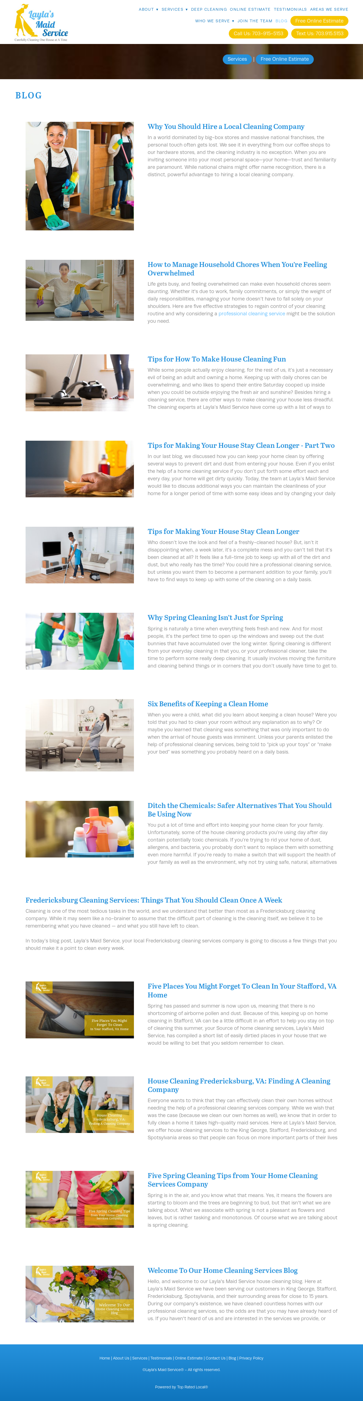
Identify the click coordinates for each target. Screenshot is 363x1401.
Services (175, 9)
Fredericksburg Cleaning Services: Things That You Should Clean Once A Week (154, 899)
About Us (121, 1358)
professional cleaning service (252, 313)
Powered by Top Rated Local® (181, 1387)
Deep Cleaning (209, 9)
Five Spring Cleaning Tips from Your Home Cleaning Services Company (233, 1179)
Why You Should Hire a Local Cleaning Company (226, 126)
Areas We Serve (329, 9)
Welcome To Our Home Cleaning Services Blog (223, 1270)
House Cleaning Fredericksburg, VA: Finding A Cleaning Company (239, 1085)
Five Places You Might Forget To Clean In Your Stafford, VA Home (242, 990)
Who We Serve (214, 21)
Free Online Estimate (319, 21)
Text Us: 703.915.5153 (319, 33)
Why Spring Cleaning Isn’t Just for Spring (215, 617)
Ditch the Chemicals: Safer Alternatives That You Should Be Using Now (240, 809)
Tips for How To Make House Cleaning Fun (217, 358)
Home (105, 1358)
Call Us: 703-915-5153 (258, 33)
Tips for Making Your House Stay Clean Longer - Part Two (241, 445)
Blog (281, 21)
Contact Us (216, 1358)
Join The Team (255, 21)
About (149, 9)
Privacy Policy (251, 1358)
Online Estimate (250, 9)
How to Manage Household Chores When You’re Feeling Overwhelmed (237, 268)
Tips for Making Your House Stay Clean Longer (223, 531)
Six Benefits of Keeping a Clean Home (208, 703)
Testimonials (290, 9)
